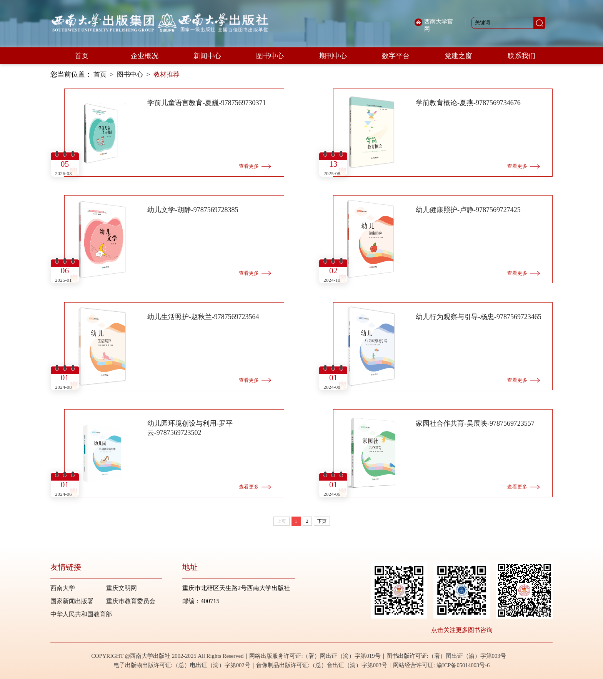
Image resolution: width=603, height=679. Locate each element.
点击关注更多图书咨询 (462, 630)
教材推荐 (166, 74)
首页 (81, 56)
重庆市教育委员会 (130, 601)
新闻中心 (207, 56)
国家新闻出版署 (71, 601)
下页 (321, 521)
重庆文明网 (121, 588)
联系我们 (521, 56)
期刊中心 (333, 56)
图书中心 (270, 56)
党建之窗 (458, 56)
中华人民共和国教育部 (81, 614)
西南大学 (62, 588)
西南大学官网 (438, 25)
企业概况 (144, 56)
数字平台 (396, 56)
